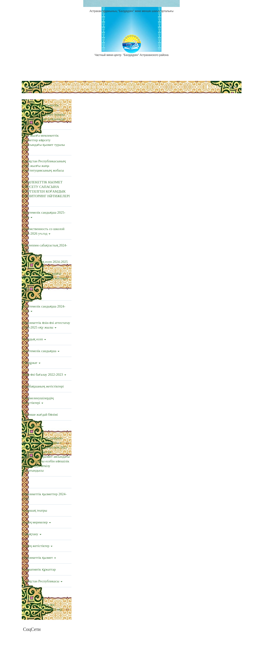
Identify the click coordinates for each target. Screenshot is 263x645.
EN (225, 86)
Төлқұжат (31, 363)
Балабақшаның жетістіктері (43, 386)
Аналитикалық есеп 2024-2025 (45, 262)
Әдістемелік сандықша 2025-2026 (43, 215)
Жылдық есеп (34, 339)
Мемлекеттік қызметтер (80, 86)
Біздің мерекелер (36, 522)
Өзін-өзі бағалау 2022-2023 (44, 374)
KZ (214, 86)
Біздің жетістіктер (37, 546)
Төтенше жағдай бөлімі (40, 414)
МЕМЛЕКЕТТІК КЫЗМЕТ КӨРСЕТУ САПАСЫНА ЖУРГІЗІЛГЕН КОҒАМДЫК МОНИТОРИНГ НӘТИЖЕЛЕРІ (46, 191)
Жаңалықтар (30, 86)
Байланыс (120, 86)
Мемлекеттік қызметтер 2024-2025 (44, 496)
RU (219, 86)
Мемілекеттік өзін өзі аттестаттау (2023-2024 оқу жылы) (42, 609)
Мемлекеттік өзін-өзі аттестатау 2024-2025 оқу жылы (46, 325)
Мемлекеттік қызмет (39, 557)
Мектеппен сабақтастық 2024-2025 (44, 247)
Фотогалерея (105, 86)
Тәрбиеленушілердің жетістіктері (38, 400)
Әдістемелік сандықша (41, 351)
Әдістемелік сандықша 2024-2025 (43, 308)
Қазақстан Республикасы (42, 581)
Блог (131, 86)
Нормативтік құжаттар (39, 569)
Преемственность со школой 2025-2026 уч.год (43, 231)
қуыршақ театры (34, 510)
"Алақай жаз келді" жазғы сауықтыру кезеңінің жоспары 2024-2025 (45, 278)
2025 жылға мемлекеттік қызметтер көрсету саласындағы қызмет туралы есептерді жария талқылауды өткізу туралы (43, 114)
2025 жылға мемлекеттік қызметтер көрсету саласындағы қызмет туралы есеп (43, 142)
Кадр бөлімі (32, 426)
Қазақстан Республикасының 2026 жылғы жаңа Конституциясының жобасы (44, 165)
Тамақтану (31, 534)
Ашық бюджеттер (51, 86)
